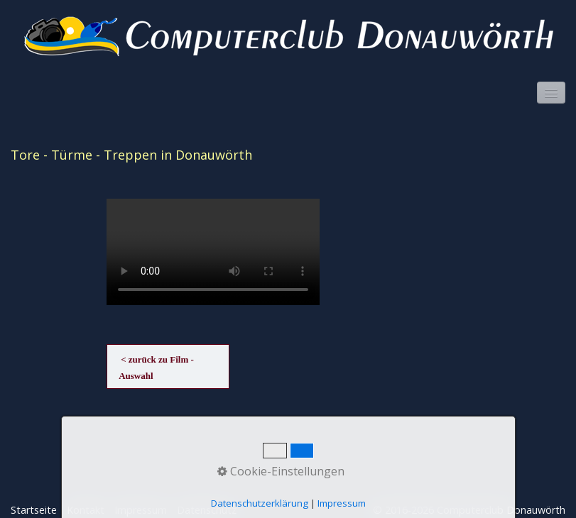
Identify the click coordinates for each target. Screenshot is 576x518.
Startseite (34, 510)
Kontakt (85, 510)
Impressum (140, 510)
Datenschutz (207, 510)
